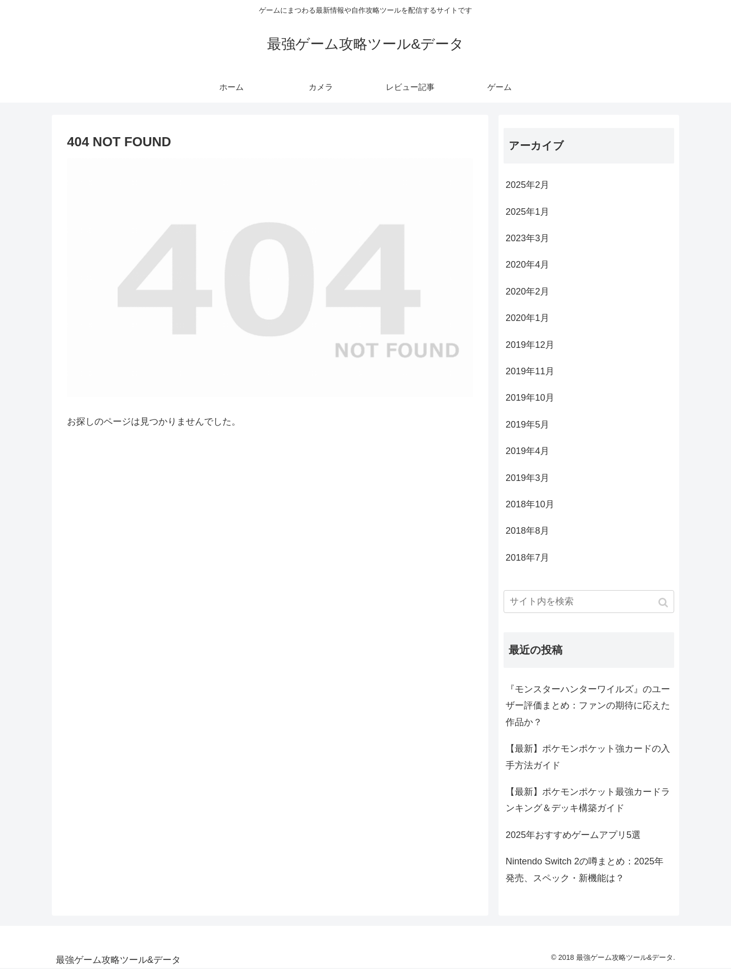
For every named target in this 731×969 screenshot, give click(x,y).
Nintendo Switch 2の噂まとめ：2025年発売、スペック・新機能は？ (584, 869)
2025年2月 (527, 185)
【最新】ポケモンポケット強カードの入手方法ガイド (588, 757)
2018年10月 (530, 504)
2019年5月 (527, 424)
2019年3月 (527, 478)
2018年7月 (527, 558)
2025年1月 (527, 212)
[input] (589, 601)
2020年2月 (527, 291)
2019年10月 (530, 398)
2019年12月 (530, 345)
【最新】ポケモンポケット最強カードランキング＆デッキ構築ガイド (588, 800)
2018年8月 (527, 531)
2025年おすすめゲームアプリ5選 (573, 835)
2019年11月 (530, 371)
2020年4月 (527, 265)
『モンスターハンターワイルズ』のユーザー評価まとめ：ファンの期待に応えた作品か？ (588, 705)
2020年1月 (527, 318)
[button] (664, 602)
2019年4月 (527, 451)
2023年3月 (527, 238)
